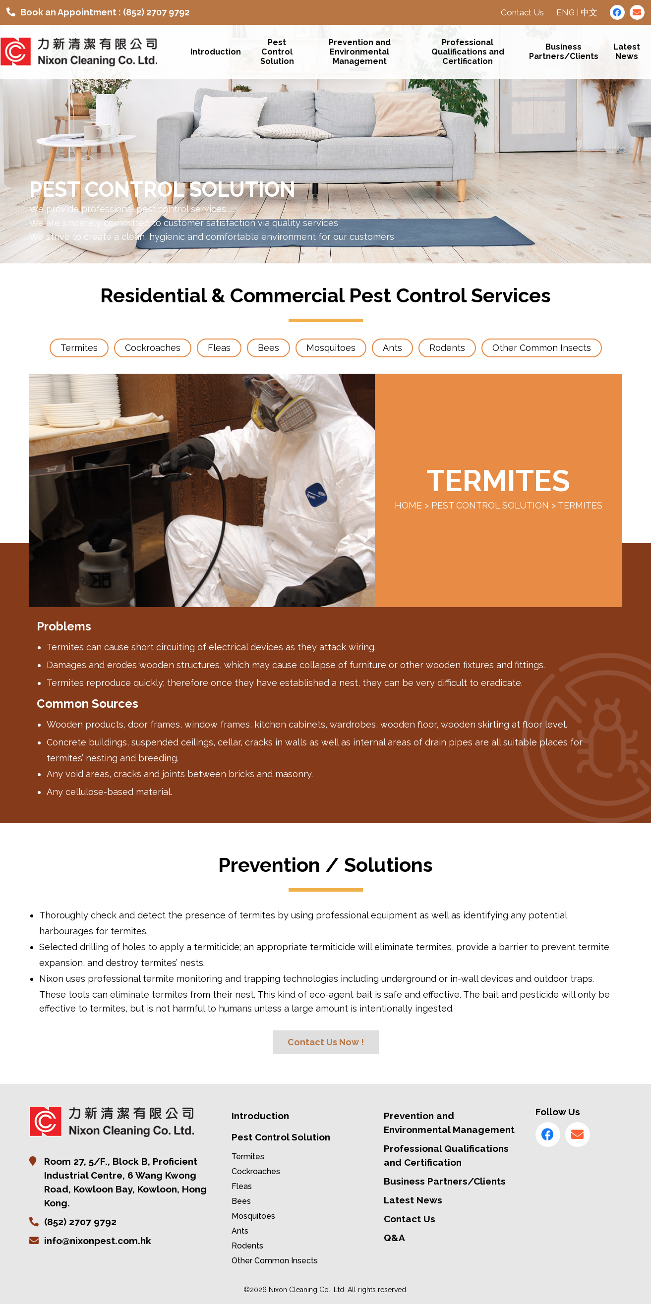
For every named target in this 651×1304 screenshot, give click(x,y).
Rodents (247, 1245)
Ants (240, 1231)
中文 (589, 12)
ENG (565, 12)
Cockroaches (256, 1171)
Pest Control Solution (277, 52)
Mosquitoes (253, 1216)
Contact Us (522, 12)
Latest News (626, 52)
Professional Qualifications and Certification (467, 52)
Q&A (394, 1237)
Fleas (242, 1186)
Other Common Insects (275, 1260)
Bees (241, 1201)
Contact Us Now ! (326, 1042)
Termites (248, 1156)
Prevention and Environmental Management (360, 52)
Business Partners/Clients (564, 52)
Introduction (216, 52)
